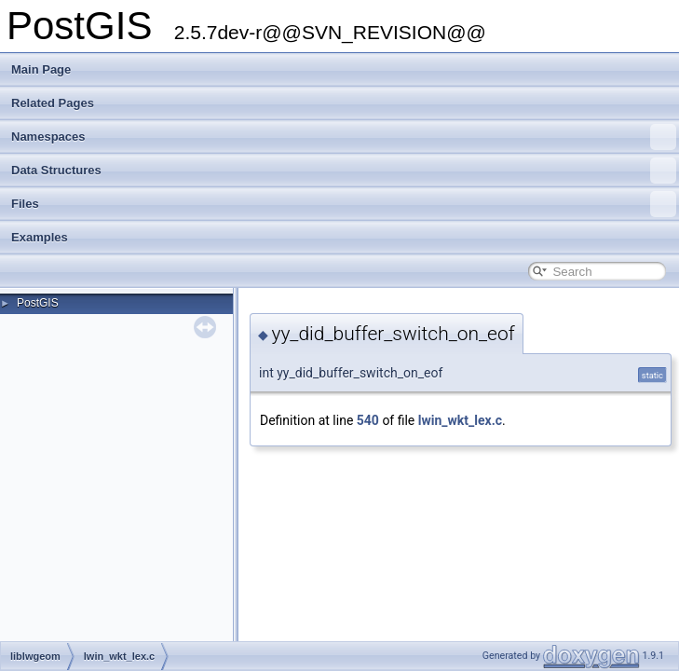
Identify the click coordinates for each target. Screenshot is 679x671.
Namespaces (343, 137)
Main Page (41, 69)
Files (343, 204)
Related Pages (52, 103)
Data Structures (343, 170)
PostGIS (38, 302)
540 (368, 420)
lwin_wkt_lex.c (460, 420)
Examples (39, 237)
